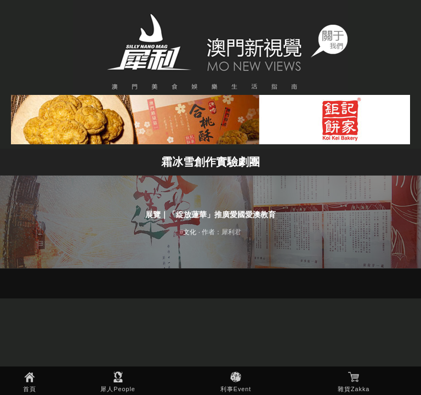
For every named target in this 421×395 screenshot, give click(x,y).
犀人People (117, 389)
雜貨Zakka (353, 389)
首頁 (29, 389)
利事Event (236, 389)
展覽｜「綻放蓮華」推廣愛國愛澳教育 (210, 215)
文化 (189, 232)
